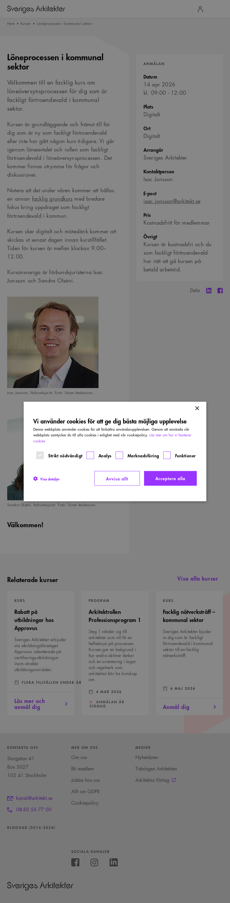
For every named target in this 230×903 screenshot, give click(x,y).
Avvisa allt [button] (117, 478)
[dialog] (115, 451)
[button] (46, 478)
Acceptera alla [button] (170, 477)
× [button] (197, 408)
